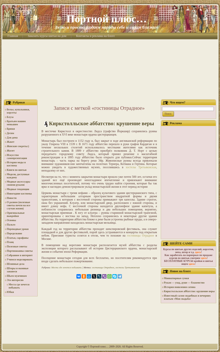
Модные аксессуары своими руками (18, 183)
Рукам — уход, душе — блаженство (184, 282)
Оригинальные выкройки (16, 214)
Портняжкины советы (20, 251)
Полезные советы (17, 246)
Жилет (11, 150)
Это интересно (15, 280)
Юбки (10, 292)
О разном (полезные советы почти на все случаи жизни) (18, 205)
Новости (11, 198)
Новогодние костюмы (19, 193)
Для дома (12, 137)
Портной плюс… (106, 19)
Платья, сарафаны (17, 238)
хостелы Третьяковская (141, 167)
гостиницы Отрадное (140, 235)
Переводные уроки (18, 229)
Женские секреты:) (18, 146)
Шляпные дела (15, 264)
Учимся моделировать (20, 259)
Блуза (10, 117)
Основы (11, 220)
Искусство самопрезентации (17, 157)
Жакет (10, 141)
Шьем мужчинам (17, 276)
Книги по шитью (17, 170)
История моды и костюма (16, 164)
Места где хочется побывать (19, 286)
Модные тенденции (18, 189)
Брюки (11, 128)
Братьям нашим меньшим (16, 123)
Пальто (11, 224)
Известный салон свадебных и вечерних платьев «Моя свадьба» (187, 297)
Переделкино (14, 233)
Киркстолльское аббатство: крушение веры (101, 123)
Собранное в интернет (20, 255)
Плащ (10, 242)
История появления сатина (179, 287)
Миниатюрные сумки (176, 278)
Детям (10, 133)
